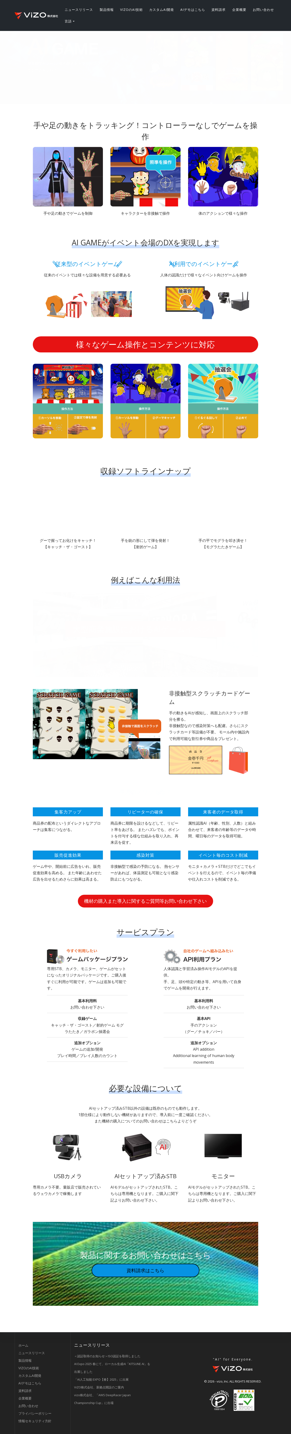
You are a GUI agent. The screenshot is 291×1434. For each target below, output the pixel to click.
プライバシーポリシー (34, 1413)
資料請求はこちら (145, 1270)
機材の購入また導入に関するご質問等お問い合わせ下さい (145, 901)
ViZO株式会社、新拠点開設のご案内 (99, 1387)
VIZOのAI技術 (131, 9)
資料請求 (218, 9)
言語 (68, 21)
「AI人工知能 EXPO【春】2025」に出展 (101, 1379)
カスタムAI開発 (161, 9)
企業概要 (239, 9)
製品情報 (107, 9)
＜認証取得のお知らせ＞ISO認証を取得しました (107, 1356)
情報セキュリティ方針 (34, 1421)
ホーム (23, 1345)
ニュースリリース (79, 9)
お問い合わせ (263, 9)
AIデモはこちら (192, 9)
